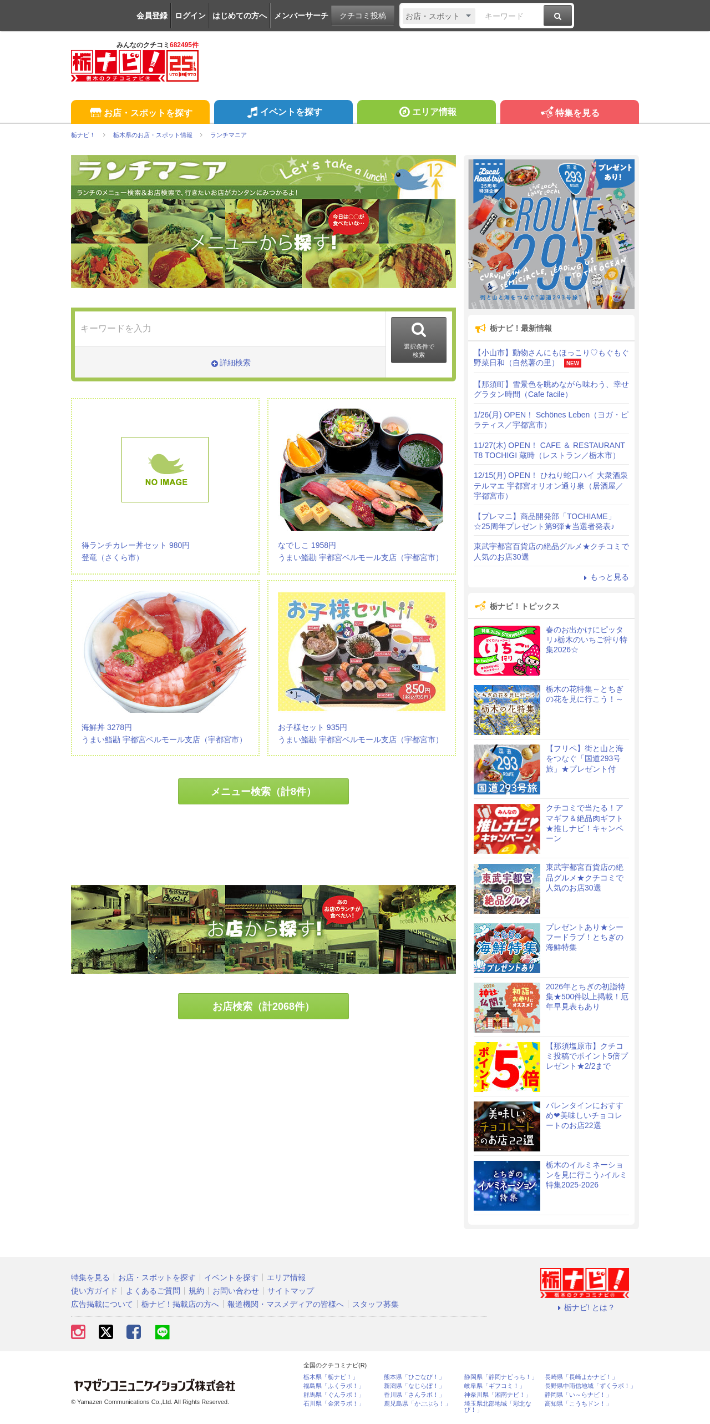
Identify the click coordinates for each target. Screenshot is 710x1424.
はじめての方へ (239, 15)
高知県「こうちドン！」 (578, 1404)
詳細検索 (230, 362)
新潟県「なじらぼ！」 (414, 1386)
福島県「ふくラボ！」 (333, 1386)
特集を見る (569, 113)
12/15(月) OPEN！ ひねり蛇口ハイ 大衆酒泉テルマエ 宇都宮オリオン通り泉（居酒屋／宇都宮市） (551, 485)
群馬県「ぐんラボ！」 (333, 1395)
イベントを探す (283, 113)
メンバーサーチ (301, 15)
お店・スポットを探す (140, 113)
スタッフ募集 (375, 1304)
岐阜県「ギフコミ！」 (494, 1386)
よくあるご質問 (153, 1290)
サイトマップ (290, 1290)
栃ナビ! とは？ (584, 1307)
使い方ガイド (94, 1290)
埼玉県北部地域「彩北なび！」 (497, 1407)
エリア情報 (426, 113)
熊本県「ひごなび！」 (414, 1377)
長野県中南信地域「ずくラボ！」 (590, 1386)
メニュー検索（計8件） (263, 791)
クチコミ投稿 (362, 15)
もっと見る (604, 576)
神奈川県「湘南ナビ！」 (497, 1395)
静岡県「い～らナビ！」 (578, 1395)
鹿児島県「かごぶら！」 (417, 1404)
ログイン (190, 15)
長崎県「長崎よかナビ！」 (581, 1377)
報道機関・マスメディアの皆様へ (285, 1304)
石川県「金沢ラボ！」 (333, 1404)
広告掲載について (102, 1304)
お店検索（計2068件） (263, 1006)
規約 (196, 1290)
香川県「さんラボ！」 (414, 1395)
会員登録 (152, 15)
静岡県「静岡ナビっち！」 (500, 1377)
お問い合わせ (235, 1290)
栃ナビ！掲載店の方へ (180, 1304)
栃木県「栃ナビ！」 (330, 1377)
